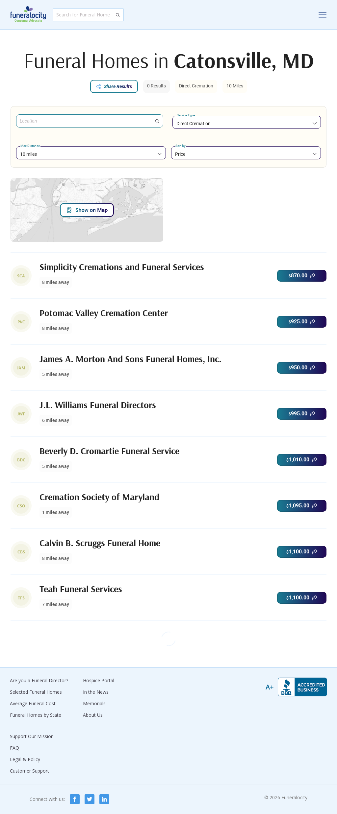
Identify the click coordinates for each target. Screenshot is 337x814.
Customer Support (29, 771)
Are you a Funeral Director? (39, 680)
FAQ (14, 748)
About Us (93, 715)
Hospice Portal (98, 680)
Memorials (94, 703)
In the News (96, 692)
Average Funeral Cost (33, 703)
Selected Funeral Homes (36, 692)
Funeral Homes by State (35, 715)
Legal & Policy (25, 759)
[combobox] (247, 123)
